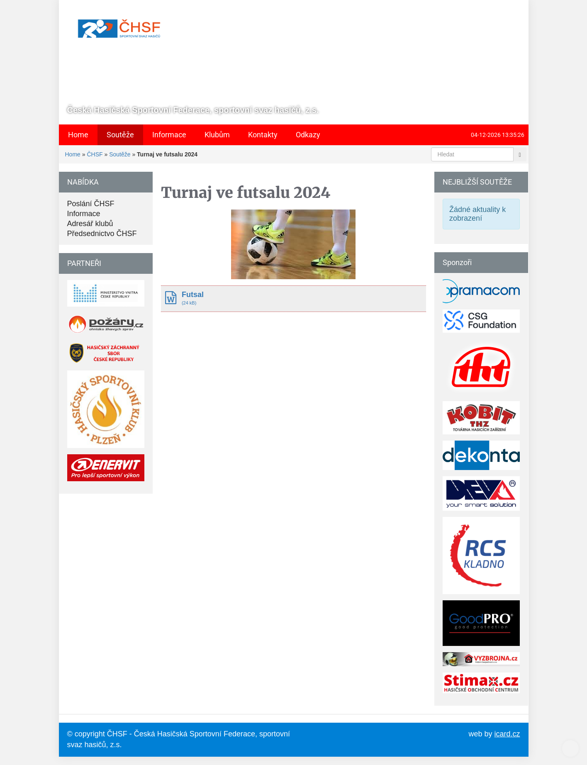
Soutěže (119, 154)
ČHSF (94, 154)
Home (72, 154)
